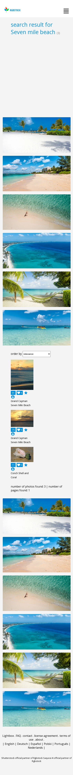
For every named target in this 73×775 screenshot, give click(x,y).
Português (61, 744)
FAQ (18, 736)
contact (27, 736)
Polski (48, 744)
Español (36, 744)
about (39, 739)
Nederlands (35, 748)
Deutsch (22, 744)
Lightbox (8, 736)
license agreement (46, 736)
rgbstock (12, 9)
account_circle (13, 397)
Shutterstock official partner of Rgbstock (22, 758)
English (9, 744)
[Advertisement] (36, 76)
